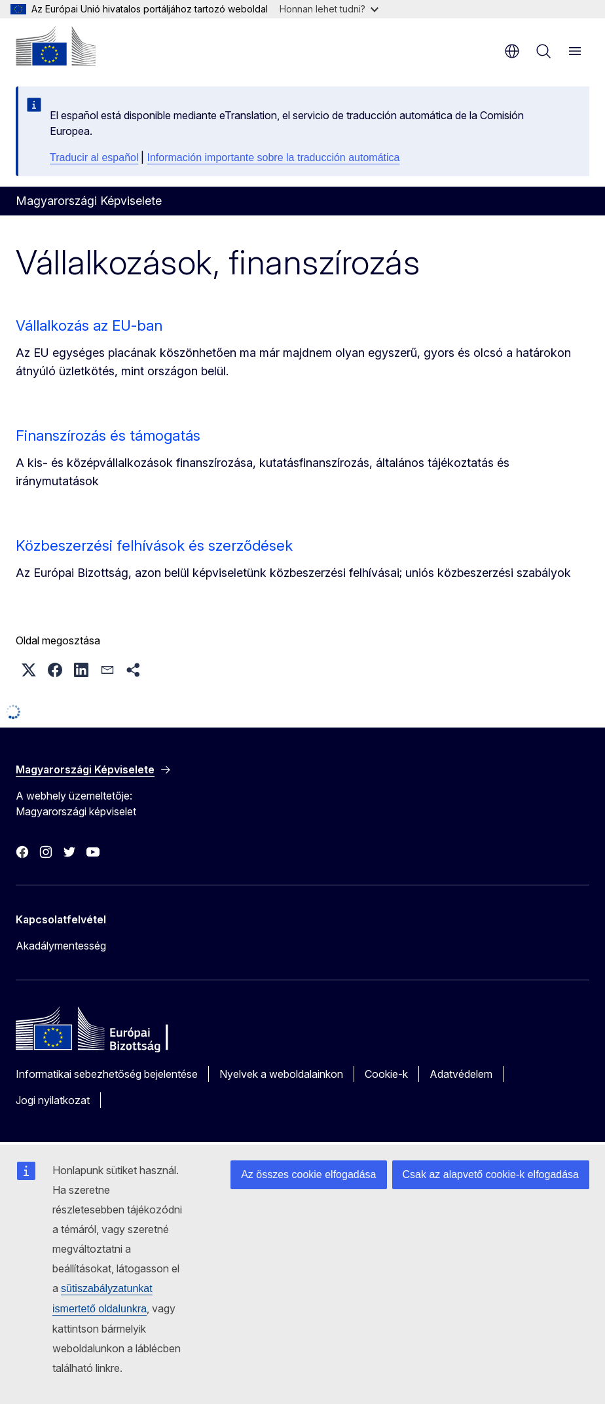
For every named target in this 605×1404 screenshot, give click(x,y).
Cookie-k (386, 1074)
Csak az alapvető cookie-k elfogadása (491, 1174)
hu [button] (512, 51)
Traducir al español (94, 157)
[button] (28, 669)
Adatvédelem (461, 1074)
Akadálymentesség (61, 945)
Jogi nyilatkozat (53, 1100)
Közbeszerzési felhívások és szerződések (154, 545)
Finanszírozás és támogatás (108, 435)
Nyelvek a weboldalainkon (281, 1074)
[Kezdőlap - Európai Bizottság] (56, 45)
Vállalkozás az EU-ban (89, 325)
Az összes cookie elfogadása (308, 1174)
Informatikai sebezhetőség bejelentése (107, 1074)
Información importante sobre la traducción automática (273, 157)
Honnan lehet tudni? (329, 8)
